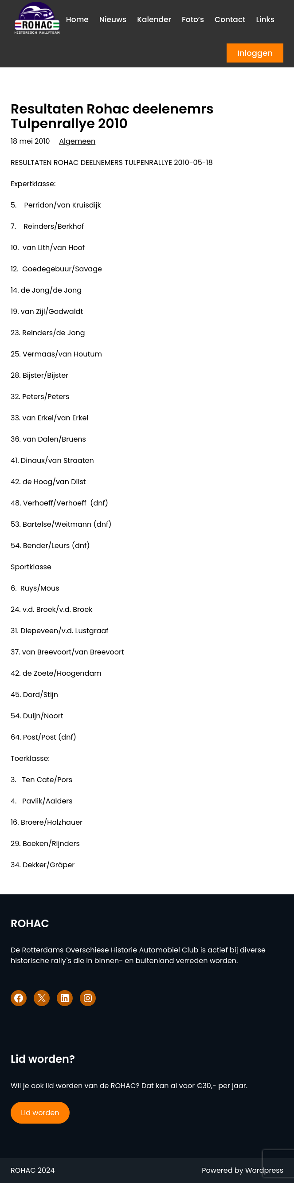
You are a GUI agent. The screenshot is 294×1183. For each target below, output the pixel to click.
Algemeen (77, 141)
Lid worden (40, 1113)
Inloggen (255, 53)
